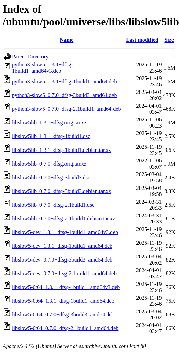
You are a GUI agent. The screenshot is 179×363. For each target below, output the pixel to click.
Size (169, 40)
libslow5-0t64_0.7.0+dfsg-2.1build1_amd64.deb (65, 328)
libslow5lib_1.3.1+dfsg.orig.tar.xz (49, 122)
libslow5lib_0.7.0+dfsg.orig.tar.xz (49, 164)
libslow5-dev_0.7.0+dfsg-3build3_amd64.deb (62, 260)
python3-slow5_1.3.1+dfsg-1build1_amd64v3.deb (42, 68)
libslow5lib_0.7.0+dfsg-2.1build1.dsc (53, 205)
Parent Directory (30, 56)
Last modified (142, 40)
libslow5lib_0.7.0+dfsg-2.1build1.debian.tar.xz (63, 218)
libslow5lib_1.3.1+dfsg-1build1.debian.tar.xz (61, 150)
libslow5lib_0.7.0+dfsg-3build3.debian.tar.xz (61, 191)
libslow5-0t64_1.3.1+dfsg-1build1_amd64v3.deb (66, 287)
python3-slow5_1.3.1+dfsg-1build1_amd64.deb (64, 81)
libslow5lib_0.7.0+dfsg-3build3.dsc (51, 177)
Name (66, 40)
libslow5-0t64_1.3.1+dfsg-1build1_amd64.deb (63, 301)
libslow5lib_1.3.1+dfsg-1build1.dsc (51, 136)
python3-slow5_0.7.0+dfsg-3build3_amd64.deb (64, 95)
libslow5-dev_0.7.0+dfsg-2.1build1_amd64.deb (64, 273)
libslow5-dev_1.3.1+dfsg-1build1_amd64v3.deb (65, 232)
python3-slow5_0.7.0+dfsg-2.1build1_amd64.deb (66, 109)
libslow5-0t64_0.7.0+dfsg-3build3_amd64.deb (63, 314)
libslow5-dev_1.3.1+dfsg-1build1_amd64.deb (62, 246)
